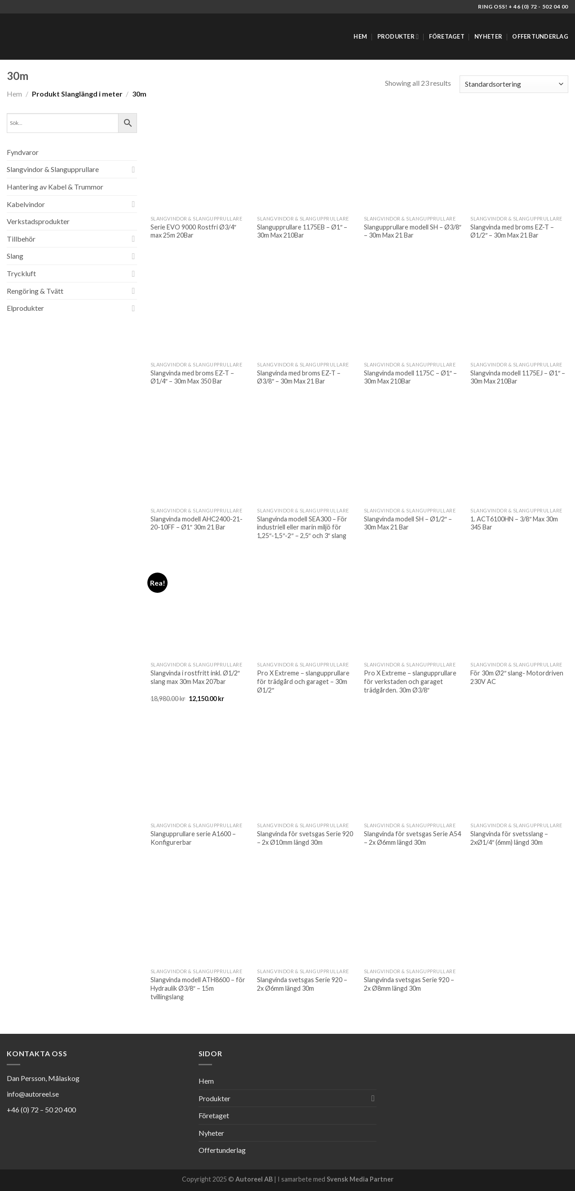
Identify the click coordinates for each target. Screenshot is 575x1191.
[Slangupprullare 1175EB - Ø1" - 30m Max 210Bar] (306, 162)
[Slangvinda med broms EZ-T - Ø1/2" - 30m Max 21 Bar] (519, 162)
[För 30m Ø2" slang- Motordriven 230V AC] (519, 608)
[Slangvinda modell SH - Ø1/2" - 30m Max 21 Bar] (413, 454)
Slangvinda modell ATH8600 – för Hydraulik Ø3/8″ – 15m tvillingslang (197, 988)
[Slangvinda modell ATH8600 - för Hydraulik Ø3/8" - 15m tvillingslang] (199, 915)
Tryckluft (21, 273)
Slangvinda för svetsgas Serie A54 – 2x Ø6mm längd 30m (412, 838)
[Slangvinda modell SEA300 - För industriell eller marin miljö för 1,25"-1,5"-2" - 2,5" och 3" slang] (306, 454)
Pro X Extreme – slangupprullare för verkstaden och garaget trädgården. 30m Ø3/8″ (410, 681)
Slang (15, 255)
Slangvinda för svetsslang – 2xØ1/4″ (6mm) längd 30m (509, 838)
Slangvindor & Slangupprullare (53, 169)
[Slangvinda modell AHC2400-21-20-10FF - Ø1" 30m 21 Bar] (199, 454)
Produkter (398, 36)
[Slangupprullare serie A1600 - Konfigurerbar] (199, 769)
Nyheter (488, 36)
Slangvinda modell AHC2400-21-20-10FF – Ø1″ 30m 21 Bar (196, 523)
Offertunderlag (540, 36)
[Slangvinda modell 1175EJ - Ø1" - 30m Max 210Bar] (519, 308)
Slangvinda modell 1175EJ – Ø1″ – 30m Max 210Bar (517, 377)
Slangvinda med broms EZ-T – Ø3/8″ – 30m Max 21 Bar (299, 377)
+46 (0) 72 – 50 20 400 (41, 1109)
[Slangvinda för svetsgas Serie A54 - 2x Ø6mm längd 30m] (413, 769)
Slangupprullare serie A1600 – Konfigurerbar (193, 838)
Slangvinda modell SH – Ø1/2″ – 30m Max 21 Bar (408, 523)
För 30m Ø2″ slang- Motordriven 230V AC (516, 677)
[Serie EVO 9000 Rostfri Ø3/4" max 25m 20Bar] (199, 162)
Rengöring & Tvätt (35, 291)
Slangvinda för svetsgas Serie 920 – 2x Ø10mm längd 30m (305, 838)
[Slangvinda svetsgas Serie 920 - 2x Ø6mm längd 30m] (306, 915)
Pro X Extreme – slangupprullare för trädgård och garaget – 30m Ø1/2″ (303, 681)
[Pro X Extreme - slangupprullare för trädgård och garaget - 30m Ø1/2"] (306, 608)
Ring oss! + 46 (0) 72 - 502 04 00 (523, 6)
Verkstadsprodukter (38, 221)
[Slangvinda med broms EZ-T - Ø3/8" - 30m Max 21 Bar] (306, 308)
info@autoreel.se (33, 1094)
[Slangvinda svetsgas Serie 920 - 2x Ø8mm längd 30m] (413, 915)
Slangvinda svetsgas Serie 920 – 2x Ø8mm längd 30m (409, 984)
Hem (360, 36)
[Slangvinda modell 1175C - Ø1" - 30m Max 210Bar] (413, 308)
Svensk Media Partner (360, 1179)
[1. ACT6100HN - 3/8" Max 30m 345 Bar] (519, 454)
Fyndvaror (23, 152)
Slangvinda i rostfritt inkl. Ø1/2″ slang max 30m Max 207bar (195, 677)
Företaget (446, 36)
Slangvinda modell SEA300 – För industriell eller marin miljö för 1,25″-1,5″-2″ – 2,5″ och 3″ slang (302, 527)
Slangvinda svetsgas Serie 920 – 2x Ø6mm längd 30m (302, 984)
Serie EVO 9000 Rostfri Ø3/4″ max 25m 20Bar (193, 231)
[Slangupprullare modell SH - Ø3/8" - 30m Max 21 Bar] (413, 162)
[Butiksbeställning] (514, 84)
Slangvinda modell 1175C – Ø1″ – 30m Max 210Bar (410, 377)
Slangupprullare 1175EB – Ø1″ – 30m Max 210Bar (302, 231)
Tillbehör (21, 238)
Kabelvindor (26, 204)
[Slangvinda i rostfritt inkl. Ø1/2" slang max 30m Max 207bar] (199, 608)
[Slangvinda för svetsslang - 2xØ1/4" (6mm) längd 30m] (519, 769)
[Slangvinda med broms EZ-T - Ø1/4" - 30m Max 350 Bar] (199, 308)
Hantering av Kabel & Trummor (55, 186)
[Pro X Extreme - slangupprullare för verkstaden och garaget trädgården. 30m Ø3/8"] (413, 608)
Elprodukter (25, 308)
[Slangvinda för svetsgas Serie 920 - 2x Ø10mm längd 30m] (306, 769)
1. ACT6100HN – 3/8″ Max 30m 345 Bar (514, 523)
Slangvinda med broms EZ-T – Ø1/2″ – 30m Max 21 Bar (512, 231)
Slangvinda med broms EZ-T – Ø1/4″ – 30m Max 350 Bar (192, 377)
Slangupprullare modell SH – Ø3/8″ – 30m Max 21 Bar (412, 231)
